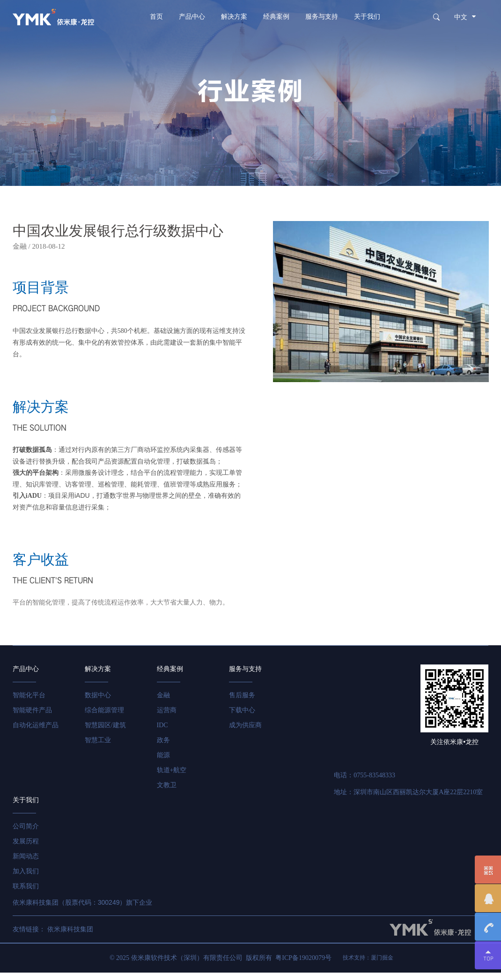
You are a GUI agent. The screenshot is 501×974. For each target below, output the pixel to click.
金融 (163, 697)
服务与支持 (321, 16)
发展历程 (26, 843)
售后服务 (243, 697)
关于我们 (367, 16)
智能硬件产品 (32, 712)
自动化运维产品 (36, 726)
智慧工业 (98, 741)
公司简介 (26, 828)
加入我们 (26, 873)
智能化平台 (29, 697)
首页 (156, 16)
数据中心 (98, 697)
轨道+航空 (172, 771)
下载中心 (243, 712)
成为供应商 (246, 726)
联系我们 (26, 888)
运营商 (167, 712)
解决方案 (234, 16)
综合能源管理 (104, 712)
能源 (163, 756)
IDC (163, 726)
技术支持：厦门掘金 (368, 959)
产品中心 (192, 16)
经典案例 (276, 16)
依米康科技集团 (70, 931)
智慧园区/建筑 (105, 726)
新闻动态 (26, 858)
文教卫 (167, 786)
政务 (163, 741)
